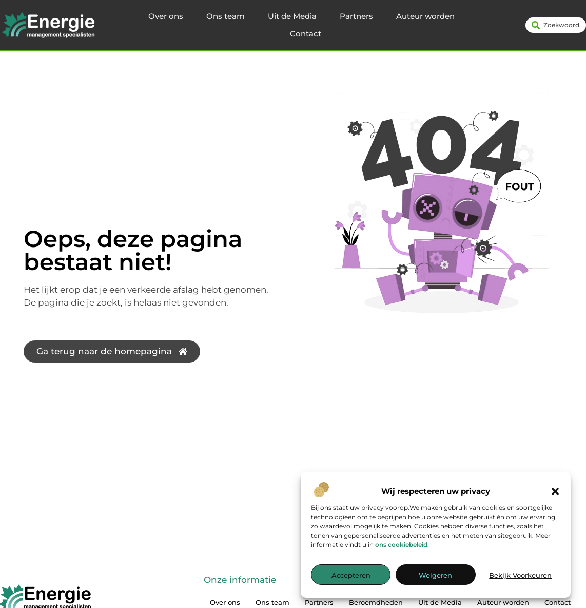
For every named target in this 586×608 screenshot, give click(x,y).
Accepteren (350, 575)
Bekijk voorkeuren (520, 575)
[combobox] (555, 25)
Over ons (165, 16)
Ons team (225, 16)
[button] (555, 491)
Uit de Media (292, 16)
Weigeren (435, 575)
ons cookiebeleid (401, 544)
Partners (356, 16)
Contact (305, 34)
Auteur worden (425, 16)
